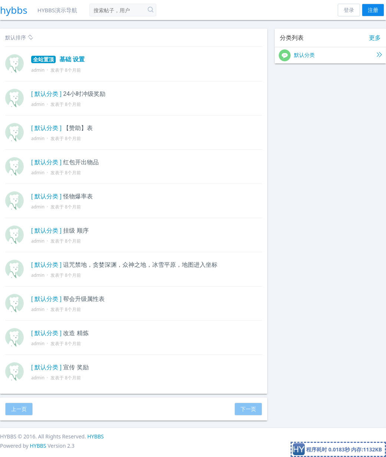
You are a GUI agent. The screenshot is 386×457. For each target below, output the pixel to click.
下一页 (248, 408)
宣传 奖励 (75, 367)
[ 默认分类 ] (46, 94)
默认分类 (330, 55)
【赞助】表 (78, 128)
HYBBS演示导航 (57, 10)
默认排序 (19, 37)
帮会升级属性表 (84, 299)
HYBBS (95, 436)
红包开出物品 (81, 162)
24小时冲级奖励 (84, 94)
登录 (349, 9)
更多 (375, 38)
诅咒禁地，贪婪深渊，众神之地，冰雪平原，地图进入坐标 (140, 265)
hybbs (13, 10)
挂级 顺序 (75, 230)
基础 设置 (58, 59)
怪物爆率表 (78, 196)
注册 (373, 9)
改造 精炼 (75, 333)
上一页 (19, 408)
